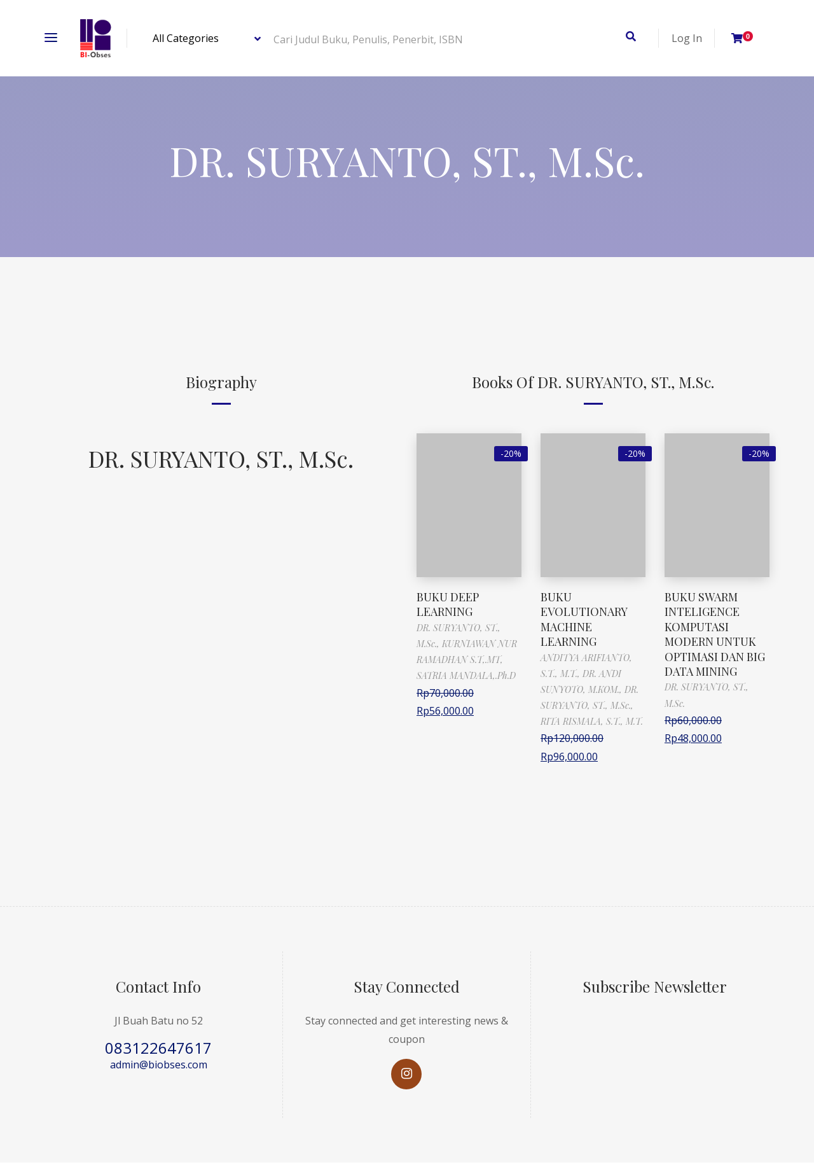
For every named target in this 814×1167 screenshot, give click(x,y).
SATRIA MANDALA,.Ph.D (466, 675)
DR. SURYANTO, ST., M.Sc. (221, 458)
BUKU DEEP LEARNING (448, 604)
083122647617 (158, 1047)
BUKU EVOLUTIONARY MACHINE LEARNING (584, 619)
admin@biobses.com (158, 1065)
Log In (687, 38)
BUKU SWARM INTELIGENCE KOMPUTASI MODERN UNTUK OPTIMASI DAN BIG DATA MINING (715, 634)
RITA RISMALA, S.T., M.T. (592, 721)
